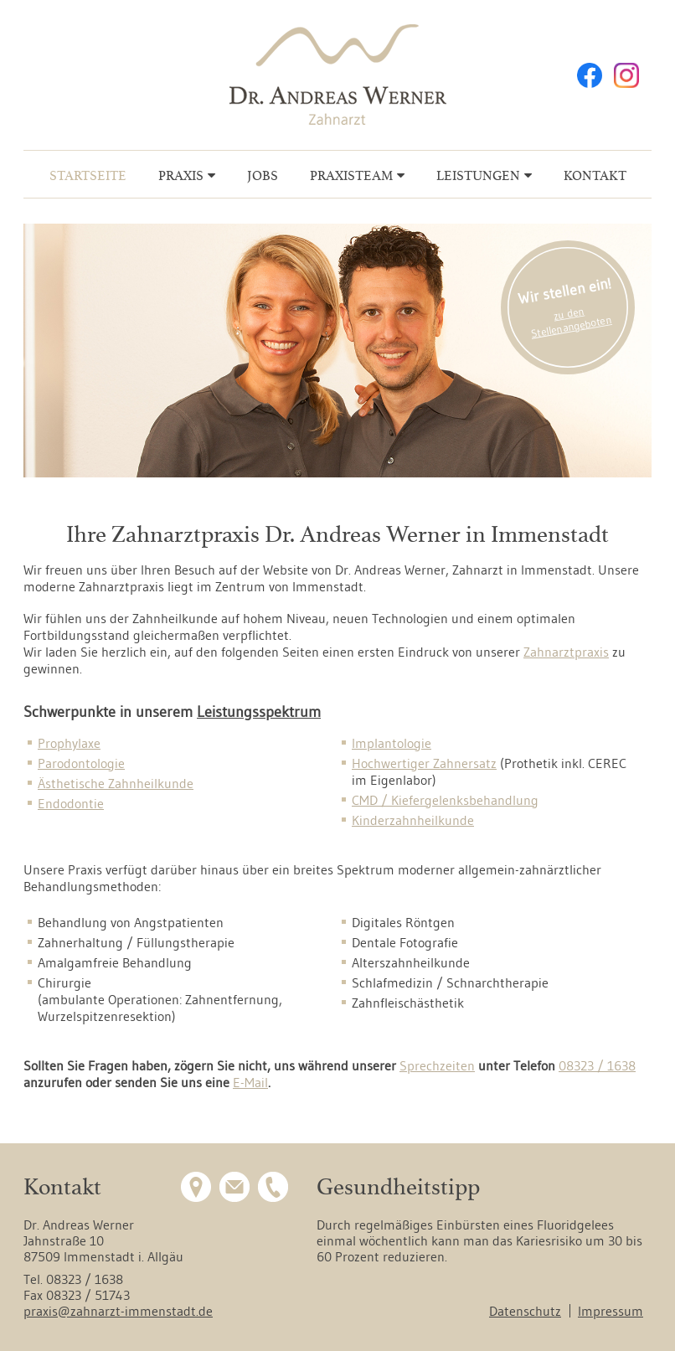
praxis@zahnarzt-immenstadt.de (118, 1310)
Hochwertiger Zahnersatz (424, 763)
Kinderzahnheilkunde (413, 820)
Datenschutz (525, 1310)
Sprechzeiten (437, 1065)
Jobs (262, 175)
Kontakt (595, 175)
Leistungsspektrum (259, 712)
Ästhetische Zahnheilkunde (115, 783)
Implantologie (391, 743)
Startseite (87, 175)
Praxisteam (351, 175)
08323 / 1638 (597, 1065)
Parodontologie (81, 763)
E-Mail (250, 1082)
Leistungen (478, 175)
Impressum (610, 1310)
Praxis (181, 175)
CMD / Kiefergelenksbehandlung (445, 800)
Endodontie (71, 803)
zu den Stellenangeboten (571, 322)
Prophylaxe (69, 743)
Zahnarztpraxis (566, 651)
